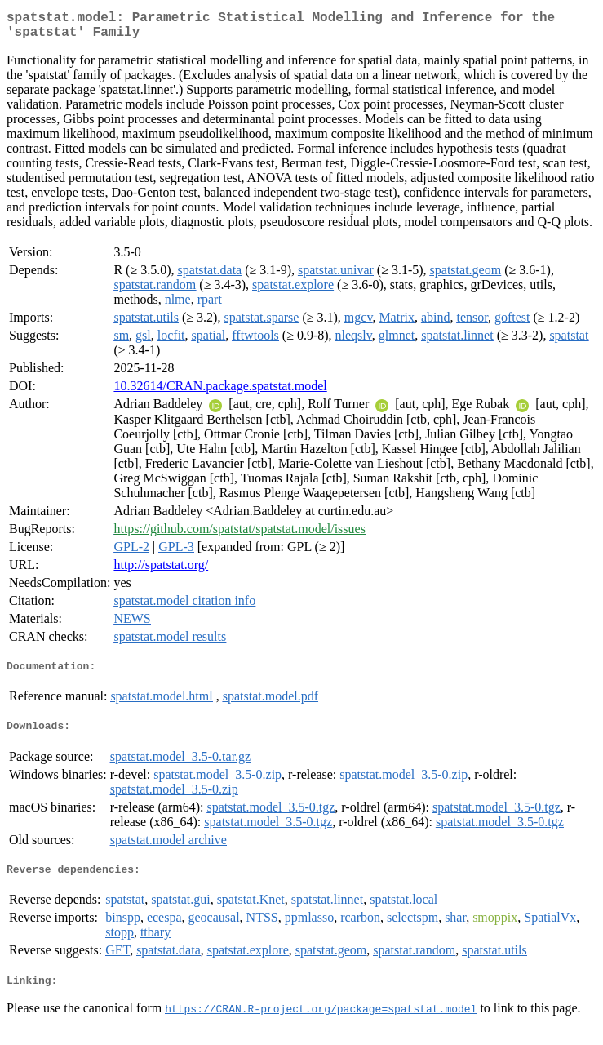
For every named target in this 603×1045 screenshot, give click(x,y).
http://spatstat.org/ (160, 571)
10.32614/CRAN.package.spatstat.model (219, 392)
